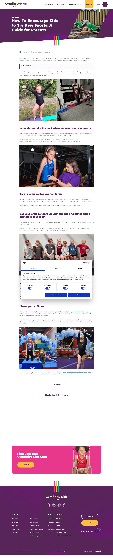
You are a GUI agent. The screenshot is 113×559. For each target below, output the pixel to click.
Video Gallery (61, 533)
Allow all (79, 294)
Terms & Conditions (53, 555)
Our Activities (74, 4)
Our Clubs (60, 4)
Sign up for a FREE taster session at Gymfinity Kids (77, 372)
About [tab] (80, 268)
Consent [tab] (33, 268)
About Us (59, 519)
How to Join (50, 523)
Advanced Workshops (36, 533)
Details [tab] (56, 268)
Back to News (56, 384)
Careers (59, 530)
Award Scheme (61, 537)
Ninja (87, 312)
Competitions (34, 526)
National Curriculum (63, 540)
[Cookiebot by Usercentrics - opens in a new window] (83, 263)
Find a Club (49, 4)
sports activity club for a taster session (29, 141)
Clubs (49, 519)
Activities (15, 519)
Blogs (58, 526)
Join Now (89, 4)
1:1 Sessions (15, 540)
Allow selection (56, 294)
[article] (22, 419)
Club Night (15, 537)
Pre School (15, 530)
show (34, 65)
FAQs (49, 530)
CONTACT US (60, 523)
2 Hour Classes (34, 530)
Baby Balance (34, 523)
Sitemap (67, 555)
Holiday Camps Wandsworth (38, 540)
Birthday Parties (35, 537)
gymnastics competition (77, 312)
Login (89, 527)
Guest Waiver (51, 533)
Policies (62, 555)
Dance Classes (16, 533)
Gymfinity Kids (25, 58)
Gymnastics (15, 523)
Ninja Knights (16, 526)
